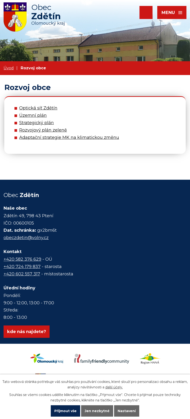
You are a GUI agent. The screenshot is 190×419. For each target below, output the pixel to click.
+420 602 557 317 (22, 274)
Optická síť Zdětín (38, 108)
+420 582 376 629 (22, 259)
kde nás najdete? (26, 331)
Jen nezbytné (97, 411)
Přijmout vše (65, 411)
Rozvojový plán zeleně (43, 130)
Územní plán (33, 115)
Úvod (9, 68)
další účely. (114, 387)
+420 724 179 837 (22, 266)
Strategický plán (36, 122)
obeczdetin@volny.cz (26, 237)
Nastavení (127, 411)
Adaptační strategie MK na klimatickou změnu (69, 137)
